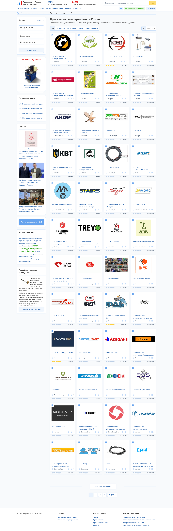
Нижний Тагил (58, 210)
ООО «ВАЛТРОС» (112, 167)
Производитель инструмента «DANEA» (87, 168)
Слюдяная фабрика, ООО (88, 93)
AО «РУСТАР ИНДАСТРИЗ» (62, 353)
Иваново (137, 321)
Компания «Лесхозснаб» (115, 390)
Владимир (83, 469)
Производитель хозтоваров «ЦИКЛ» (114, 94)
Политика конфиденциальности (68, 520)
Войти (151, 9)
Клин (82, 247)
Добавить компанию (136, 9)
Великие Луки (58, 469)
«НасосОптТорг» (112, 353)
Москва (55, 61)
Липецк (55, 247)
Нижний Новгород (140, 210)
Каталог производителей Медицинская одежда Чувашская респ (31, 254)
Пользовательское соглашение (67, 517)
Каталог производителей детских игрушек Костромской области (139, 520)
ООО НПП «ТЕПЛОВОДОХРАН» (140, 168)
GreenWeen (56, 390)
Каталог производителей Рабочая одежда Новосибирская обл (29, 259)
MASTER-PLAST (85, 353)
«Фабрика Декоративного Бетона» (116, 317)
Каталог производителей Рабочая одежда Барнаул (30, 248)
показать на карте (92, 28)
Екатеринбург (111, 136)
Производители (23, 8)
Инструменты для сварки (32, 118)
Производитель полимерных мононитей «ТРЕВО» (88, 242)
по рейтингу (61, 28)
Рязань (136, 173)
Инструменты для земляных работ (33, 109)
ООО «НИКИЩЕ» (85, 278)
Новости (68, 8)
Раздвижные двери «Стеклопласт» (134, 517)
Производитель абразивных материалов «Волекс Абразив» (115, 428)
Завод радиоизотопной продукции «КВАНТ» (88, 428)
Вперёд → (112, 495)
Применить (31, 50)
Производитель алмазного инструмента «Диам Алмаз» (62, 280)
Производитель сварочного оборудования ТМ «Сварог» (143, 354)
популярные (71, 28)
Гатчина (136, 358)
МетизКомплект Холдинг (62, 204)
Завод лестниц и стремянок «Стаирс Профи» (86, 205)
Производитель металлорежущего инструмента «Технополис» (143, 428)
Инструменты (44, 13)
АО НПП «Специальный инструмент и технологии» (143, 465)
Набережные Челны (86, 358)
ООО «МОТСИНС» (139, 204)
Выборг (136, 136)
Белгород (83, 99)
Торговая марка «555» (141, 390)
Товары (34, 8)
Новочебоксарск (139, 247)
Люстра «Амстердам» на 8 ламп (133, 523)
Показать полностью (31, 309)
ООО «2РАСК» (138, 56)
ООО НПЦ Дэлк (58, 316)
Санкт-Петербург (58, 395)
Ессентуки (110, 321)
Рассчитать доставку (31, 222)
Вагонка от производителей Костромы (136, 525)
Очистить (40, 20)
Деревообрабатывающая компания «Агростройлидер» (89, 317)
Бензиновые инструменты (32, 113)
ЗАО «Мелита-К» (58, 427)
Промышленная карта (54, 8)
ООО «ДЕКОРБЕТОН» (114, 56)
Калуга (55, 173)
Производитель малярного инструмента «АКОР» (62, 131)
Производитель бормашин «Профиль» (143, 94)
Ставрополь (111, 61)
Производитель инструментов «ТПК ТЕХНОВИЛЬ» (60, 57)
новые (81, 28)
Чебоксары (110, 173)
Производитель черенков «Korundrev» (89, 131)
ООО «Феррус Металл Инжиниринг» (60, 242)
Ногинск (136, 284)
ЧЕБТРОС (109, 464)
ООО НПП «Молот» (113, 241)
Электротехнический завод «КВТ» (62, 168)
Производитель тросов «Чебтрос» (115, 205)
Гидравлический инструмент (33, 104)
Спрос (41, 8)
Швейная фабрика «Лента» (143, 241)
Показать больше (103, 486)
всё (53, 28)
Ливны (109, 358)
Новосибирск (57, 136)
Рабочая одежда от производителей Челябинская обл (30, 243)
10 (125, 61)
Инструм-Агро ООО (86, 56)
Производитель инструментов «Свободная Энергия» (62, 94)
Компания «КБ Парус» (141, 278)
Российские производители (29, 13)
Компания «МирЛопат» (88, 390)
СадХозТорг (110, 130)
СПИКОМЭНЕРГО (112, 278)
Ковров (109, 99)
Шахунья (83, 136)
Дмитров (83, 210)
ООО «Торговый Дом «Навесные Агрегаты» (60, 465)
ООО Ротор (83, 464)
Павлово (83, 61)
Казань (55, 432)
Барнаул (110, 284)
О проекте (77, 8)
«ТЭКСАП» (137, 130)
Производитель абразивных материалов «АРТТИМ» (142, 317)
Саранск (56, 321)
